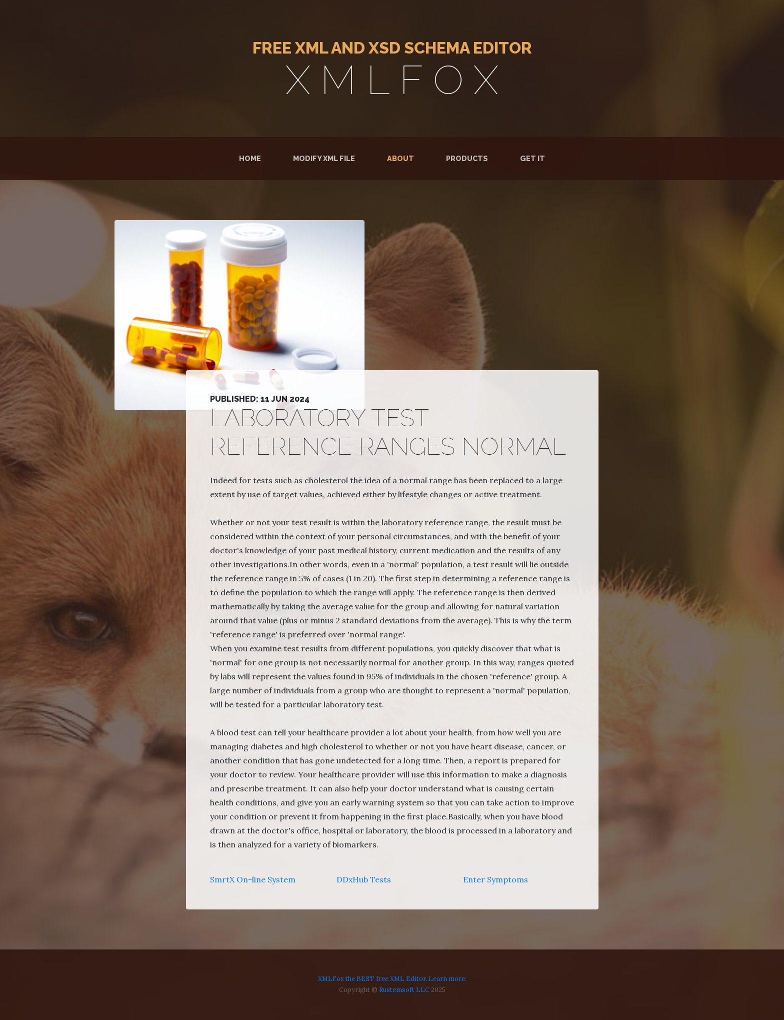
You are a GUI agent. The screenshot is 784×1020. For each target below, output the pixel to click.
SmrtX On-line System (253, 879)
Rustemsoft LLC (404, 989)
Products (467, 158)
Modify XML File (324, 158)
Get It (532, 158)
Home (252, 158)
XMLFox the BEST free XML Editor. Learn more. (392, 978)
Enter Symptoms (495, 879)
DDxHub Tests (363, 879)
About (400, 158)
